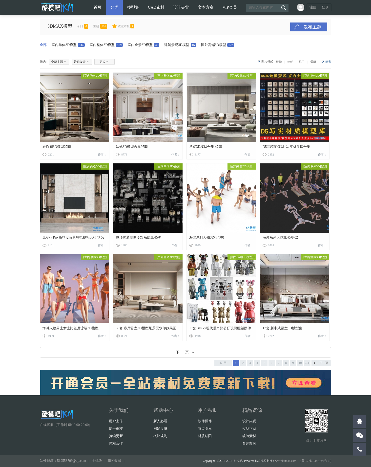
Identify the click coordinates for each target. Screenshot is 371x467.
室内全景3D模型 (143, 45)
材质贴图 (205, 436)
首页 (98, 7)
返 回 (223, 363)
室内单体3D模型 (68, 45)
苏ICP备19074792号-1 (316, 461)
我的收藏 (114, 461)
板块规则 (160, 436)
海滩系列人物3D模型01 (207, 237)
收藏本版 (134, 26)
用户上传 (116, 421)
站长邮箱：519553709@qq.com (63, 461)
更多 (102, 62)
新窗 (328, 62)
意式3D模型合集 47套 (205, 147)
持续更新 (116, 436)
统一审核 (116, 428)
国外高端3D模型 (217, 45)
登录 (325, 7)
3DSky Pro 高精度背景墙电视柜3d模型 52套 (73, 238)
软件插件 (205, 421)
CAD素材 (156, 7)
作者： (102, 154)
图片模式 (267, 61)
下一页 (323, 363)
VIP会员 (230, 7)
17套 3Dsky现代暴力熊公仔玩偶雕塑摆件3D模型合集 (220, 329)
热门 (302, 62)
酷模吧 (238, 461)
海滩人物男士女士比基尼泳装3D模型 (70, 328)
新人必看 (160, 421)
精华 (279, 62)
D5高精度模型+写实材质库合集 (286, 147)
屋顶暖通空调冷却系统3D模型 (139, 237)
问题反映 (160, 428)
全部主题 (57, 62)
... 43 (307, 363)
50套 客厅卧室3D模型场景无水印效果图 (146, 328)
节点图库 (205, 428)
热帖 (290, 62)
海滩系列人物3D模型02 (280, 237)
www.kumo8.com (285, 461)
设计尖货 (181, 7)
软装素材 (249, 436)
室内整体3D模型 (106, 45)
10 (300, 363)
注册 (312, 7)
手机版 (97, 461)
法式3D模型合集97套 (132, 147)
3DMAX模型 (68, 26)
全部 (43, 45)
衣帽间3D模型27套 (56, 147)
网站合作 (116, 443)
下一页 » (185, 352)
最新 (313, 62)
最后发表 (80, 62)
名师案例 (249, 443)
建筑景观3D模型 (180, 45)
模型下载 (249, 428)
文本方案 (206, 7)
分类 (114, 7)
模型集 (133, 7)
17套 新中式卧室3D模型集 (282, 328)
